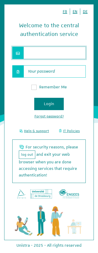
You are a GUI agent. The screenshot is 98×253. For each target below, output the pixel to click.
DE (85, 11)
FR (65, 11)
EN (75, 11)
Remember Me (53, 87)
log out (27, 154)
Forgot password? (49, 116)
